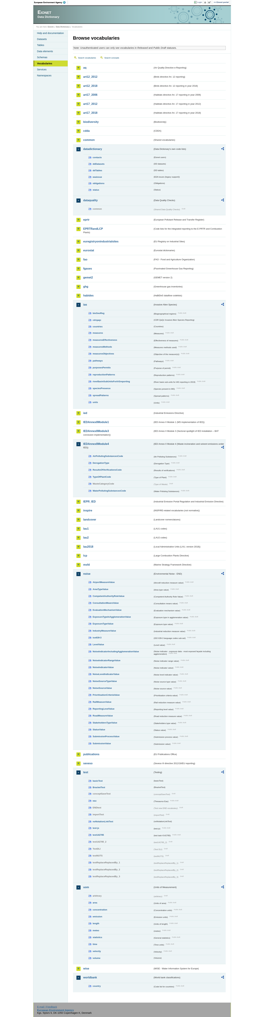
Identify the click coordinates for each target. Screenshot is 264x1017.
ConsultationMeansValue (106, 603)
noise (87, 573)
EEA (51, 2)
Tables (40, 45)
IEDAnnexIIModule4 (96, 443)
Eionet (50, 27)
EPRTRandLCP (93, 228)
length (96, 923)
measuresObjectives (103, 353)
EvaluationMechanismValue (107, 610)
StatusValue (99, 729)
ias (85, 304)
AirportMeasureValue (104, 582)
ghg (85, 286)
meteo (96, 930)
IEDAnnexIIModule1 (96, 422)
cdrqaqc (97, 320)
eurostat (88, 250)
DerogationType (101, 463)
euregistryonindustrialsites (101, 241)
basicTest (98, 781)
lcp (85, 555)
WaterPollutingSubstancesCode (109, 490)
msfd (86, 564)
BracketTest (99, 787)
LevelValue (98, 644)
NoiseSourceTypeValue (105, 681)
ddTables (97, 170)
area (95, 902)
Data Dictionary (62, 27)
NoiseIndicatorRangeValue (106, 660)
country (97, 986)
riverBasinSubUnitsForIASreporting (111, 381)
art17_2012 (90, 103)
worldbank (90, 977)
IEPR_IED (89, 501)
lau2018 (88, 546)
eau (95, 800)
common (89, 139)
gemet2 (88, 277)
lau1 (86, 528)
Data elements (45, 51)
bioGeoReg (98, 313)
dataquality (90, 200)
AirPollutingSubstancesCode (108, 456)
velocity (97, 951)
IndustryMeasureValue (104, 630)
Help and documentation (50, 33)
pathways (98, 360)
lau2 (86, 537)
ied (85, 413)
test (85, 772)
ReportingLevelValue (104, 709)
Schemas (42, 57)
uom (86, 887)
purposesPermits (102, 367)
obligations (98, 183)
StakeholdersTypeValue (105, 722)
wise (86, 968)
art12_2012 (90, 76)
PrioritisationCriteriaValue (106, 695)
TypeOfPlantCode (102, 477)
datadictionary (92, 149)
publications (91, 754)
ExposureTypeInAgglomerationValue (112, 617)
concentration (100, 909)
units (95, 402)
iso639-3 (97, 637)
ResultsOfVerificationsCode (107, 470)
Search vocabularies (87, 58)
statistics (97, 937)
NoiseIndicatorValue (103, 667)
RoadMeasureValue (103, 715)
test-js (96, 828)
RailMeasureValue (102, 702)
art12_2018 (90, 85)
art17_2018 (90, 112)
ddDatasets (99, 164)
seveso (88, 763)
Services (42, 69)
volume (96, 958)
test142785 (98, 835)
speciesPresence (102, 388)
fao (85, 259)
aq (85, 67)
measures (98, 333)
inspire (87, 510)
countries (98, 326)
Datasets (42, 39)
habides (88, 295)
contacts (97, 157)
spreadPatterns (101, 395)
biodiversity (91, 121)
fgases (87, 268)
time (95, 944)
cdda (86, 130)
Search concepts (111, 58)
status (96, 190)
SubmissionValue (102, 743)
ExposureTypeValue (103, 623)
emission (97, 916)
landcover (89, 519)
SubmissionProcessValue (106, 736)
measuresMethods (102, 347)
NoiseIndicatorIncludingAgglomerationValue (116, 651)
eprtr (86, 219)
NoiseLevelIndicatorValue (106, 674)
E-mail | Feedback (47, 1007)
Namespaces (44, 75)
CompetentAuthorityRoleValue (109, 596)
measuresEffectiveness (105, 340)
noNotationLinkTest (103, 821)
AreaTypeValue (100, 589)
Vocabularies (44, 63)
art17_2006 (90, 94)
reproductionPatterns (104, 374)
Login (199, 2)
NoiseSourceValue (102, 688)
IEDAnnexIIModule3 (96, 431)
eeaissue (97, 177)
